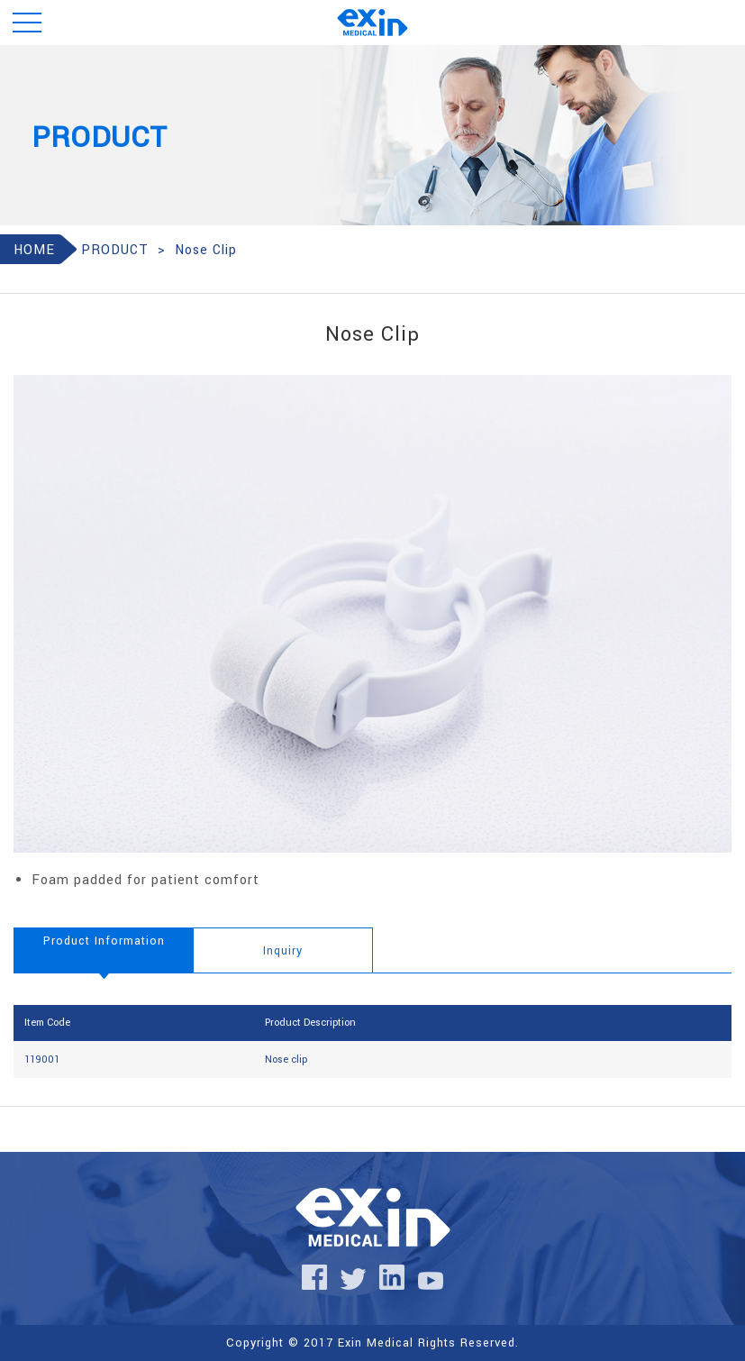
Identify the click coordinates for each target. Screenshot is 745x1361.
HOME (34, 250)
